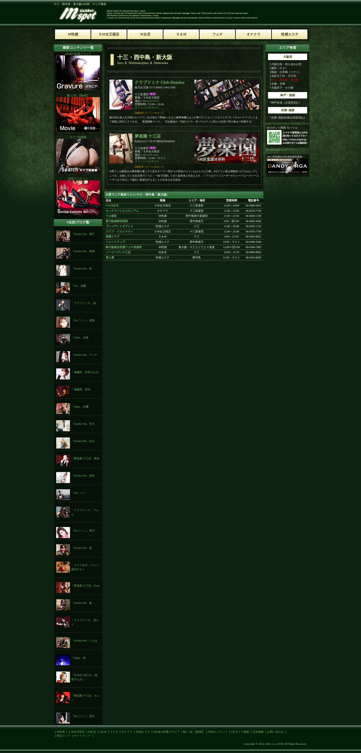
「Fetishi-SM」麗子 (83, 234)
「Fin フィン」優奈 (83, 320)
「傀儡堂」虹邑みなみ (85, 372)
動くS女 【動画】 (194, 731)
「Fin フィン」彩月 (83, 716)
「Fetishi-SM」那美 (83, 475)
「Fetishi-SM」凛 (81, 548)
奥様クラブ (112, 236)
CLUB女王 (112, 205)
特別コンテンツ (217, 731)
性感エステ (143, 731)
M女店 (92, 731)
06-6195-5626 (151, 154)
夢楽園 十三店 (148, 136)
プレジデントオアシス (119, 226)
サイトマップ (82, 735)
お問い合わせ (275, 731)
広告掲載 (258, 731)
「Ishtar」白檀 (79, 337)
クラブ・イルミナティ (119, 231)
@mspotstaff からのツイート (283, 149)
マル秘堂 (111, 215)
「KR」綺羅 (78, 285)
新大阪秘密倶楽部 (117, 221)
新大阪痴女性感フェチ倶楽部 (124, 247)
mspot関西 (277, 744)
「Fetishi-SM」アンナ (84, 354)
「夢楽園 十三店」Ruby (85, 585)
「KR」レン (78, 493)
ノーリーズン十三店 (118, 252)
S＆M (102, 731)
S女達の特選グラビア (166, 731)
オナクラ (127, 731)
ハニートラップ (115, 241)
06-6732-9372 (151, 101)
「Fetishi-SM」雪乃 (83, 424)
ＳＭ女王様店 (76, 731)
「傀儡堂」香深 (80, 389)
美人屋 (110, 257)
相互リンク (63, 735)
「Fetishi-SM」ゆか (83, 441)
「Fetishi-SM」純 (81, 268)
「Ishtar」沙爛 (79, 406)
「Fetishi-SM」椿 (81, 603)
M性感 (61, 731)
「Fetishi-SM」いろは (84, 640)
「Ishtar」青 (78, 658)
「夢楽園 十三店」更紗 (85, 458)
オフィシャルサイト (147, 107)
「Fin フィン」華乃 (83, 530)
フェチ (114, 731)
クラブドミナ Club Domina (159, 82)
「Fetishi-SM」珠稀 (83, 251)
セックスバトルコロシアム (122, 210)
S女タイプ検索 (240, 731)
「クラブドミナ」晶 (83, 303)
